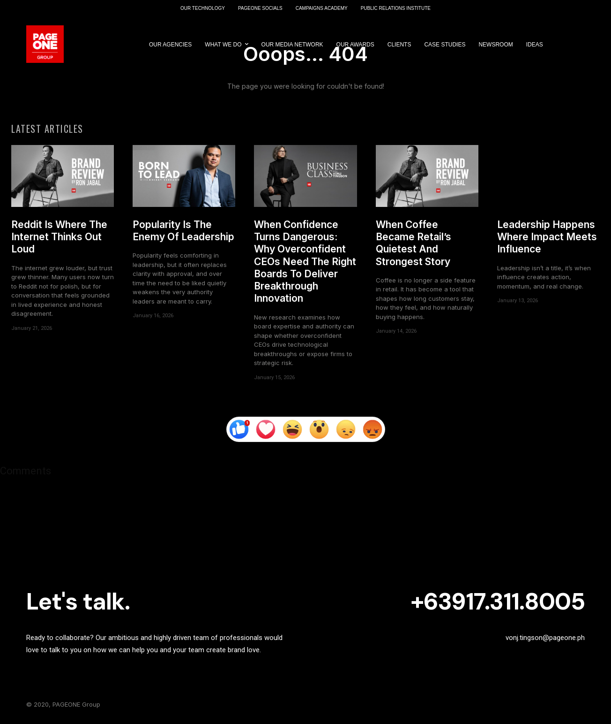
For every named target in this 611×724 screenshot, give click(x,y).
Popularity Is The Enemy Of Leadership (183, 231)
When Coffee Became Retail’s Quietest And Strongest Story (413, 243)
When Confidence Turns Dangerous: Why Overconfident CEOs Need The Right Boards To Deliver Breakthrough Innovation (305, 262)
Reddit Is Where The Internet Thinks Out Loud (59, 237)
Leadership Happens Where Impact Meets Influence (547, 237)
